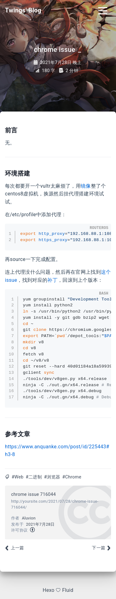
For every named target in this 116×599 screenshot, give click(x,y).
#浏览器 (52, 477)
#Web (17, 477)
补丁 (52, 280)
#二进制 (34, 477)
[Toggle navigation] (102, 10)
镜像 (86, 186)
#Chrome (71, 477)
